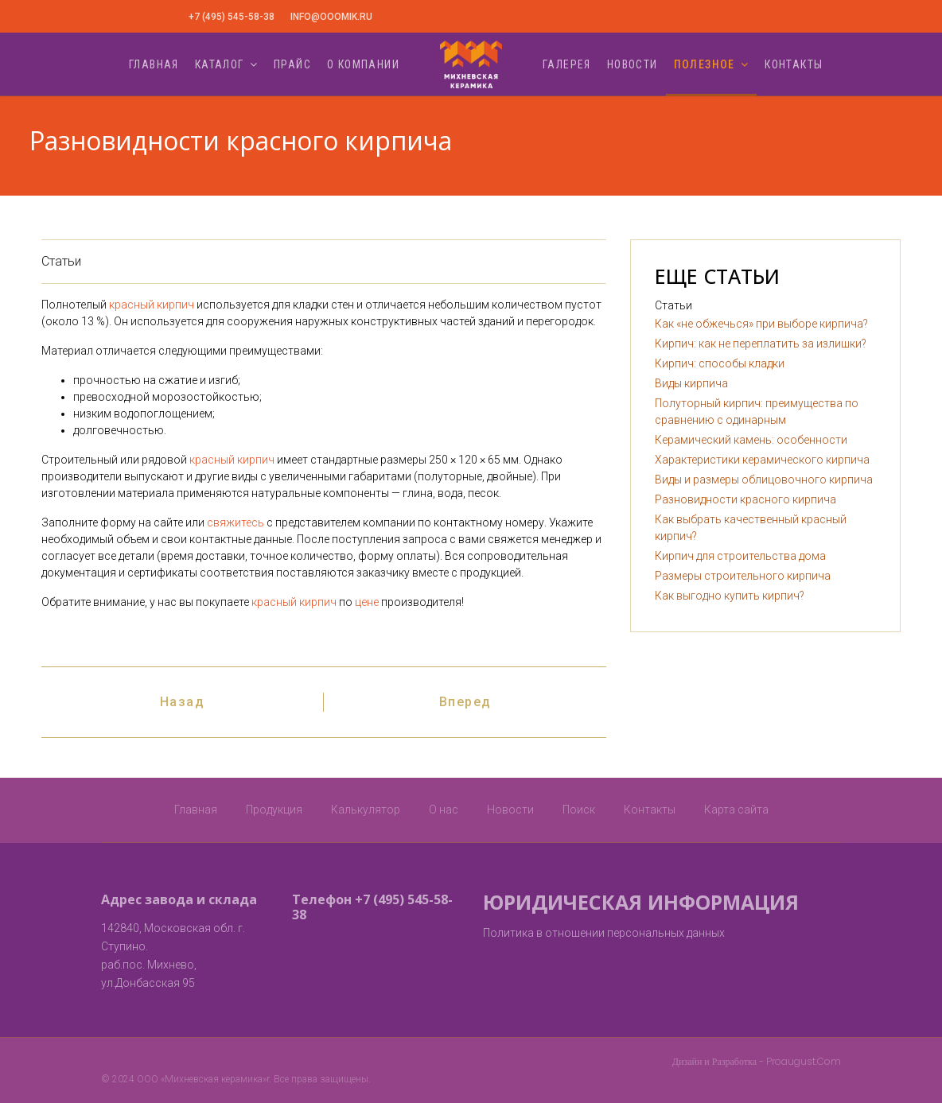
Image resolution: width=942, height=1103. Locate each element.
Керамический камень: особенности (751, 439)
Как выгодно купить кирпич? (729, 595)
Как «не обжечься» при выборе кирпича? (761, 323)
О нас (443, 809)
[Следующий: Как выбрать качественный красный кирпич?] (465, 702)
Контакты (794, 64)
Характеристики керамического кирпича (762, 459)
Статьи (61, 261)
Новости (632, 64)
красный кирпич (151, 304)
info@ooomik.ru (331, 16)
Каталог (219, 64)
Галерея (567, 64)
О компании (363, 64)
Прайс (292, 64)
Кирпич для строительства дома (740, 556)
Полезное (704, 64)
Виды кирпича (691, 383)
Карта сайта (736, 809)
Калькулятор (365, 809)
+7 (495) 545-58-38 (231, 16)
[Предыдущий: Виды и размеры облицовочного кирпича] (182, 702)
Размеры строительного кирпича (743, 575)
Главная (154, 64)
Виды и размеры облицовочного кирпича (764, 479)
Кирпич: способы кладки (719, 363)
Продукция (274, 809)
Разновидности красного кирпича (745, 499)
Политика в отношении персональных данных (604, 932)
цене (367, 602)
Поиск (578, 809)
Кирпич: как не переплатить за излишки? (760, 343)
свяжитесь (235, 522)
